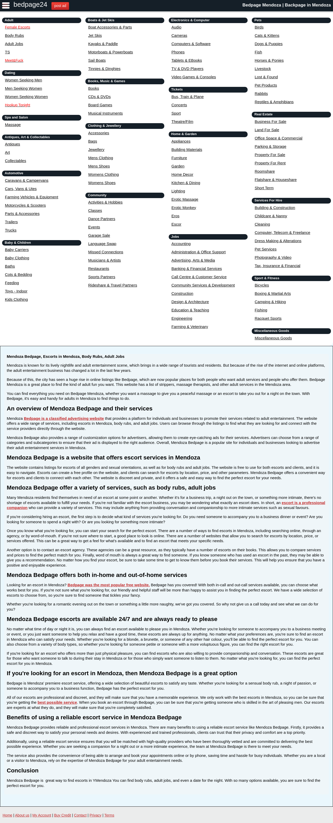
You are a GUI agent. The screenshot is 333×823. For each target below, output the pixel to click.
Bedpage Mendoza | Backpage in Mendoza (286, 5)
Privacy (95, 815)
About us (22, 815)
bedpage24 (30, 4)
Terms (109, 815)
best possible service (57, 702)
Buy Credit (62, 815)
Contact (80, 815)
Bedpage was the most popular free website (108, 585)
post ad (60, 6)
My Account (41, 815)
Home (7, 815)
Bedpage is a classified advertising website (64, 418)
